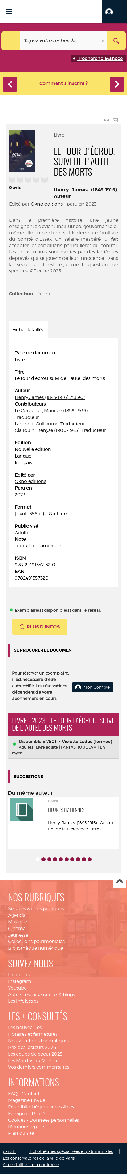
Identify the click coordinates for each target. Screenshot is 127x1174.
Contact (30, 1093)
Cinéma (17, 928)
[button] (114, 11)
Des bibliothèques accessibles (41, 1107)
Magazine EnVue (26, 1100)
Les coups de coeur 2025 (35, 1054)
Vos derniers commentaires (38, 1067)
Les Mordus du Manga (32, 1060)
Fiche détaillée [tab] (28, 329)
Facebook (19, 974)
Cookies (16, 1120)
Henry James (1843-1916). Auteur (50, 397)
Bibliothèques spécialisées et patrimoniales (71, 1151)
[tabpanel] (63, 465)
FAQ (13, 1093)
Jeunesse (18, 935)
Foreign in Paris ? (27, 1113)
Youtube (17, 988)
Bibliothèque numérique (35, 948)
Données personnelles (54, 1120)
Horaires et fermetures (32, 1034)
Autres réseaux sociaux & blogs (41, 994)
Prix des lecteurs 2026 (32, 1047)
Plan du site (21, 1133)
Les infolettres (23, 1001)
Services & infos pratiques (36, 908)
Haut (119, 881)
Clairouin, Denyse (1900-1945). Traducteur (60, 430)
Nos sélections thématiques (38, 1041)
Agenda (17, 915)
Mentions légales (26, 1126)
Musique (17, 922)
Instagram (19, 981)
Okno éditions (47, 204)
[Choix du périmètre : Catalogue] (10, 40)
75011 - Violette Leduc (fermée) (79, 741)
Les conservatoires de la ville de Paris (39, 1158)
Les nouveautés (25, 1027)
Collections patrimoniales (36, 941)
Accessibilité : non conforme (31, 1164)
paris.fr (9, 1151)
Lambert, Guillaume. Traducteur (50, 424)
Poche (44, 293)
